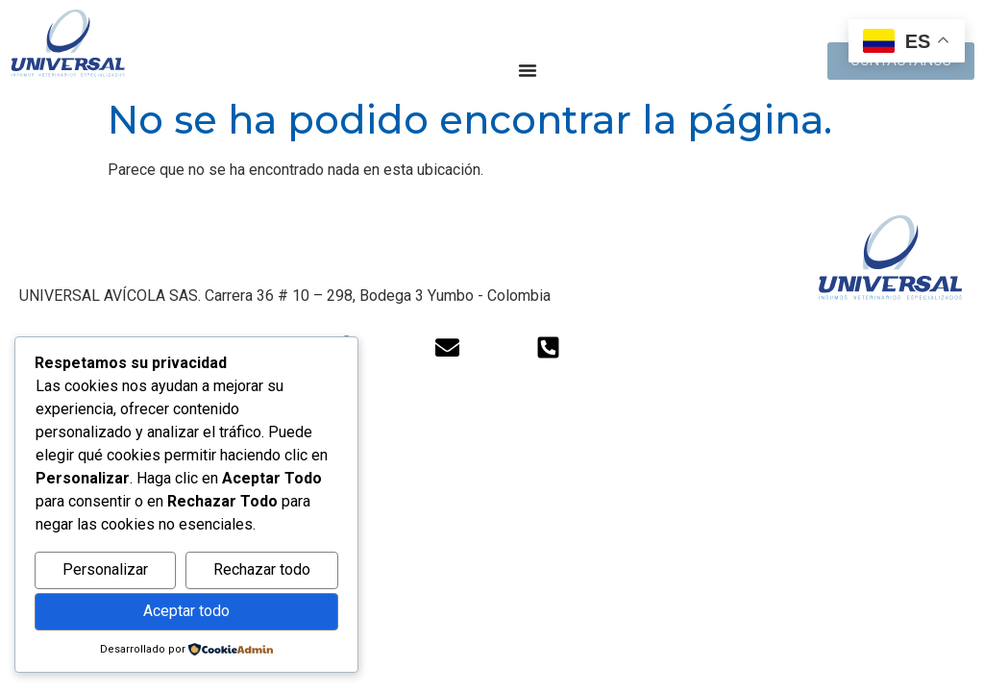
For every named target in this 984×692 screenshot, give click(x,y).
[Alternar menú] (527, 70)
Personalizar (105, 569)
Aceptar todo (186, 611)
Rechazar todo (261, 569)
